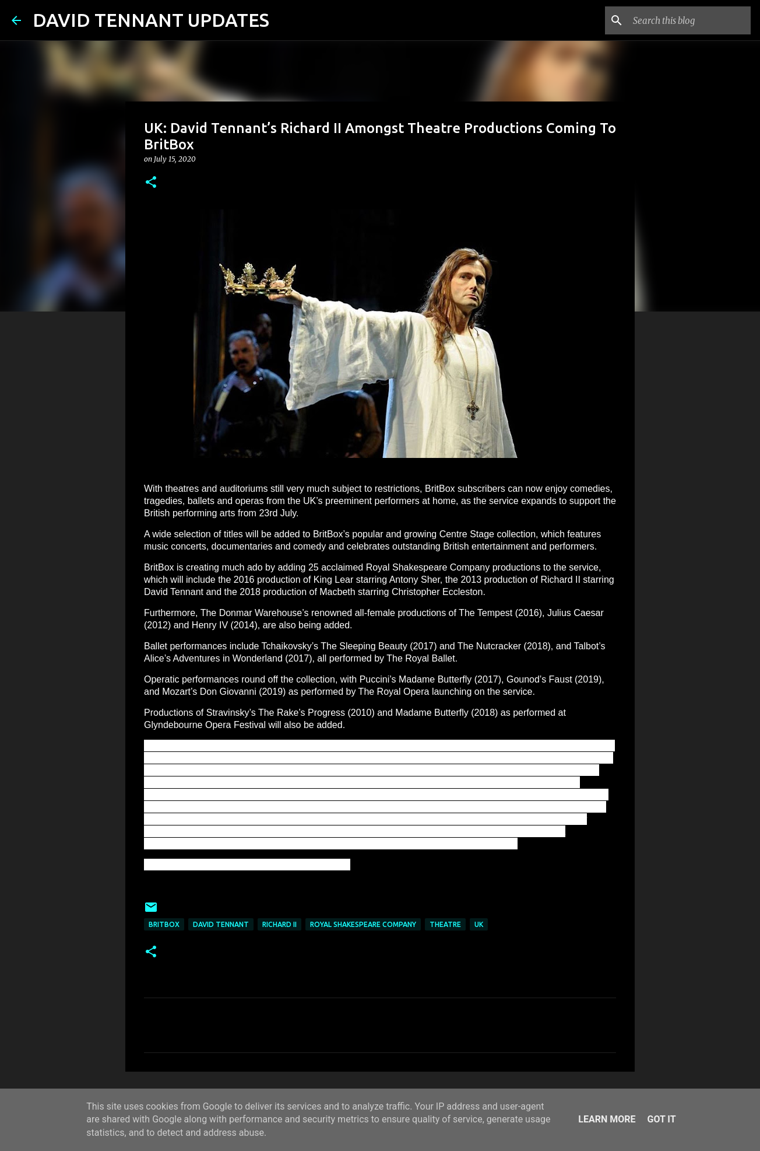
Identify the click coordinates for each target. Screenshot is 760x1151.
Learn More (606, 1119)
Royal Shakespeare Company (363, 924)
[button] (151, 183)
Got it (661, 1119)
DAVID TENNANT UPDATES (151, 19)
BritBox (164, 924)
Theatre (445, 924)
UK (478, 924)
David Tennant (221, 924)
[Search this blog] (689, 20)
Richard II (279, 924)
